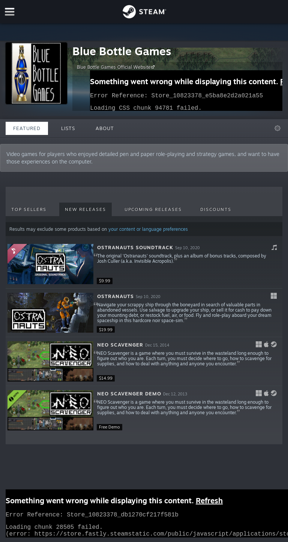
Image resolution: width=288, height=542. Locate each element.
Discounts (215, 209)
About (105, 128)
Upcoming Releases (153, 209)
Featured (26, 128)
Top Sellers (28, 209)
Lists (68, 128)
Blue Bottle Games (121, 51)
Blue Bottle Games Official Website (117, 67)
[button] (144, 264)
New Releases (85, 209)
